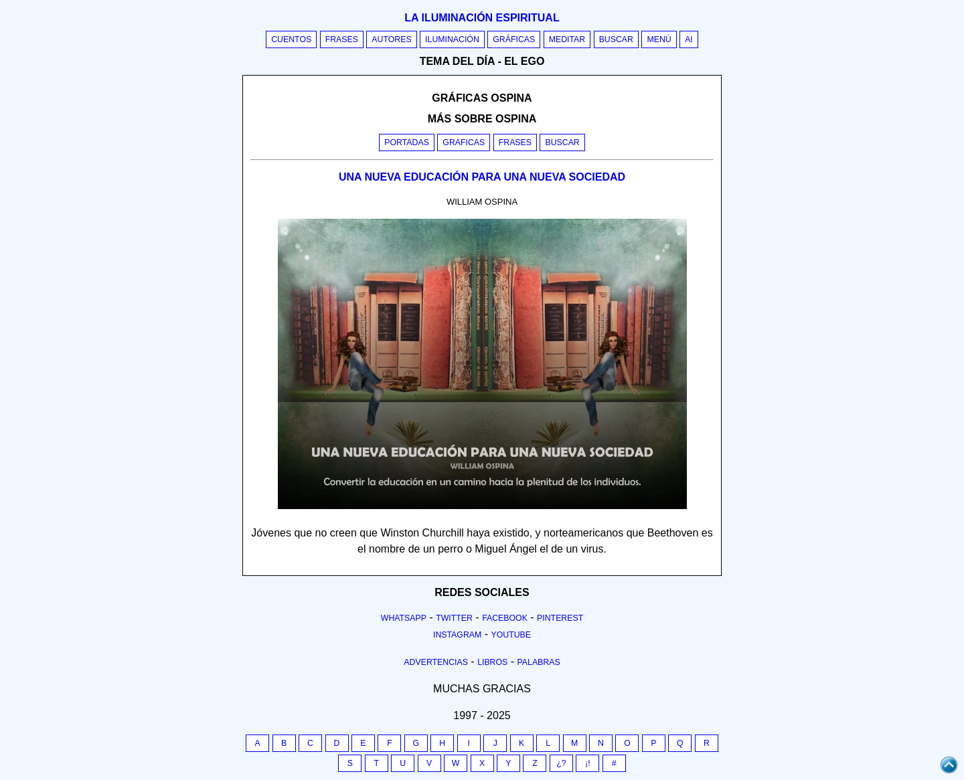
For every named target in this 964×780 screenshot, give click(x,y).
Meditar (567, 39)
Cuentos (291, 39)
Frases (341, 39)
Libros (492, 662)
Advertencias (436, 662)
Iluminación (452, 39)
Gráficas (514, 39)
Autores (391, 39)
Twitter (454, 618)
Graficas (464, 142)
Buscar (616, 39)
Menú (659, 39)
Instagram (457, 635)
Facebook (505, 618)
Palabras (538, 662)
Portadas (406, 142)
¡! (587, 763)
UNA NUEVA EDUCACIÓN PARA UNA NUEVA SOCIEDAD (482, 177)
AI (689, 39)
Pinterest (560, 618)
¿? (561, 763)
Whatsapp (403, 618)
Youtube (511, 635)
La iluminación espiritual (481, 17)
